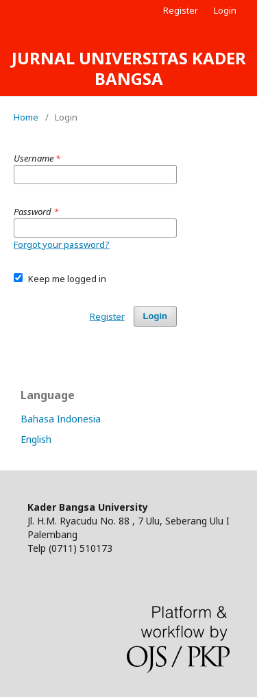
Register (180, 10)
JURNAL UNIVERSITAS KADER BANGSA (129, 68)
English (36, 439)
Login (225, 10)
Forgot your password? (62, 244)
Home (26, 117)
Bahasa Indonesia (61, 418)
